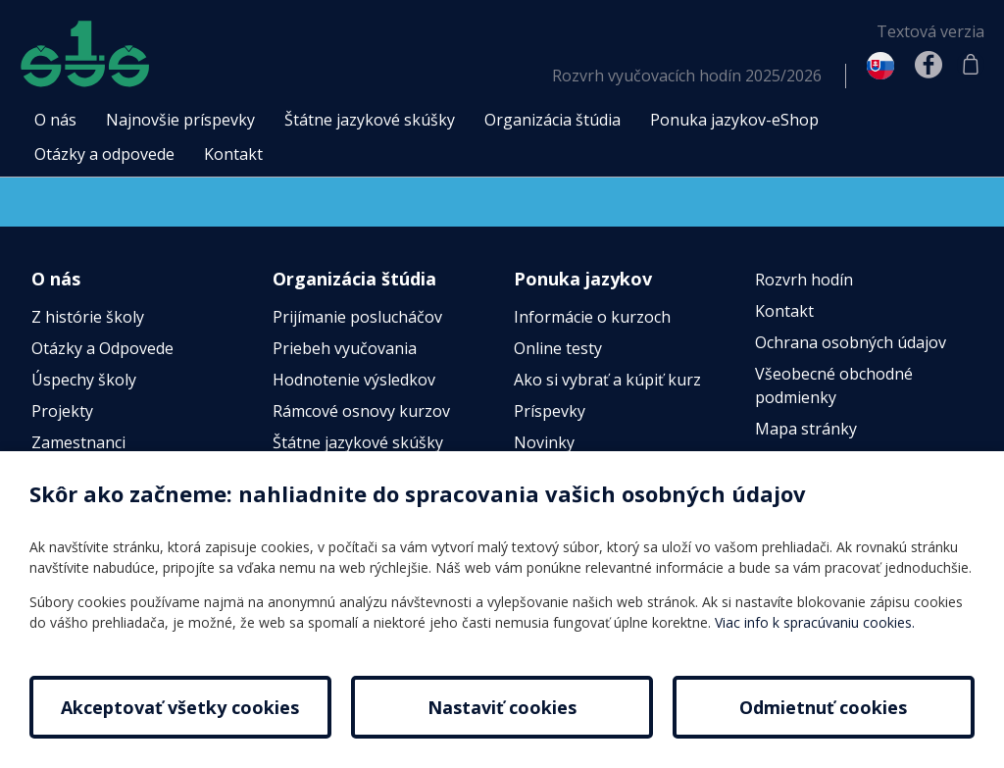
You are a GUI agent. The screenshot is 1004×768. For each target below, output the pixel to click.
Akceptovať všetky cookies (180, 707)
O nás (55, 278)
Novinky (544, 442)
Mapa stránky (806, 428)
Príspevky (549, 411)
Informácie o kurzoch (592, 317)
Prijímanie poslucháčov (357, 317)
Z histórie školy (87, 317)
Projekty (62, 411)
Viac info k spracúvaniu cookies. (815, 622)
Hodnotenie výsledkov (354, 379)
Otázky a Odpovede (102, 348)
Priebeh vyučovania (345, 348)
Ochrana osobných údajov (850, 342)
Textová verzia (930, 31)
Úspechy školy (83, 379)
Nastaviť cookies (502, 707)
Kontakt (784, 311)
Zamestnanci (78, 442)
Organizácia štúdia (354, 278)
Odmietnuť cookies (823, 707)
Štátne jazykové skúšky (358, 442)
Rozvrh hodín (804, 279)
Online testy (558, 348)
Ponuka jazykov (583, 278)
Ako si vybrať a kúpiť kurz (607, 379)
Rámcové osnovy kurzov (361, 411)
